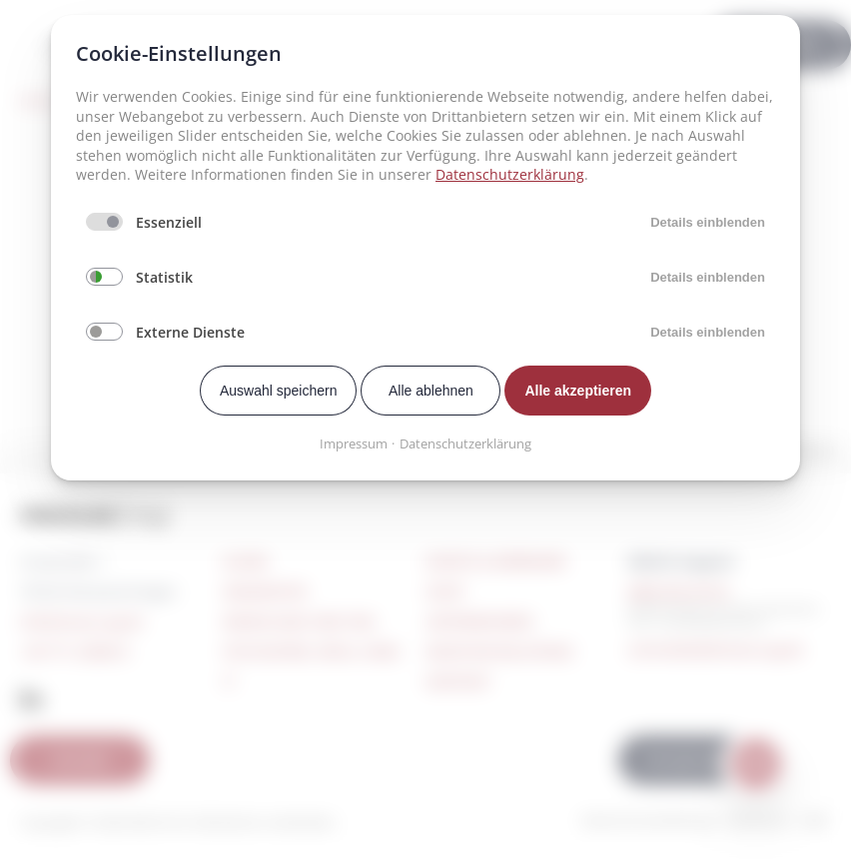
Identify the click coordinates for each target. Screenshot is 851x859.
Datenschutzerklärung (509, 174)
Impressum (354, 443)
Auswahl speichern (279, 391)
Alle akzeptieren (577, 391)
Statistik (164, 277)
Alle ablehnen (431, 391)
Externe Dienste (190, 332)
